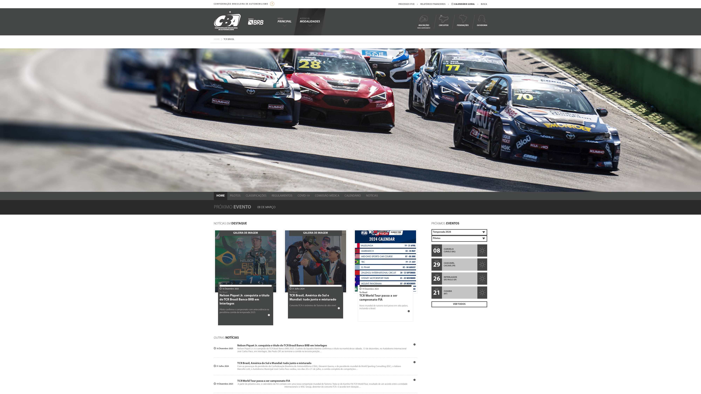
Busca (484, 4)
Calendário (353, 195)
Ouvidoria (482, 20)
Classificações (256, 195)
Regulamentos (282, 195)
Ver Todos (459, 304)
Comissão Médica (327, 195)
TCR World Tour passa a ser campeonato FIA (263, 381)
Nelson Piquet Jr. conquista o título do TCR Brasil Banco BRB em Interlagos (244, 299)
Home (217, 39)
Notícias (372, 195)
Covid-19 (304, 195)
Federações (463, 20)
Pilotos (235, 195)
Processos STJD (406, 4)
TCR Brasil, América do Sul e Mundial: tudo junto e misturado (274, 363)
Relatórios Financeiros (432, 4)
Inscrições (423, 22)
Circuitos (443, 20)
